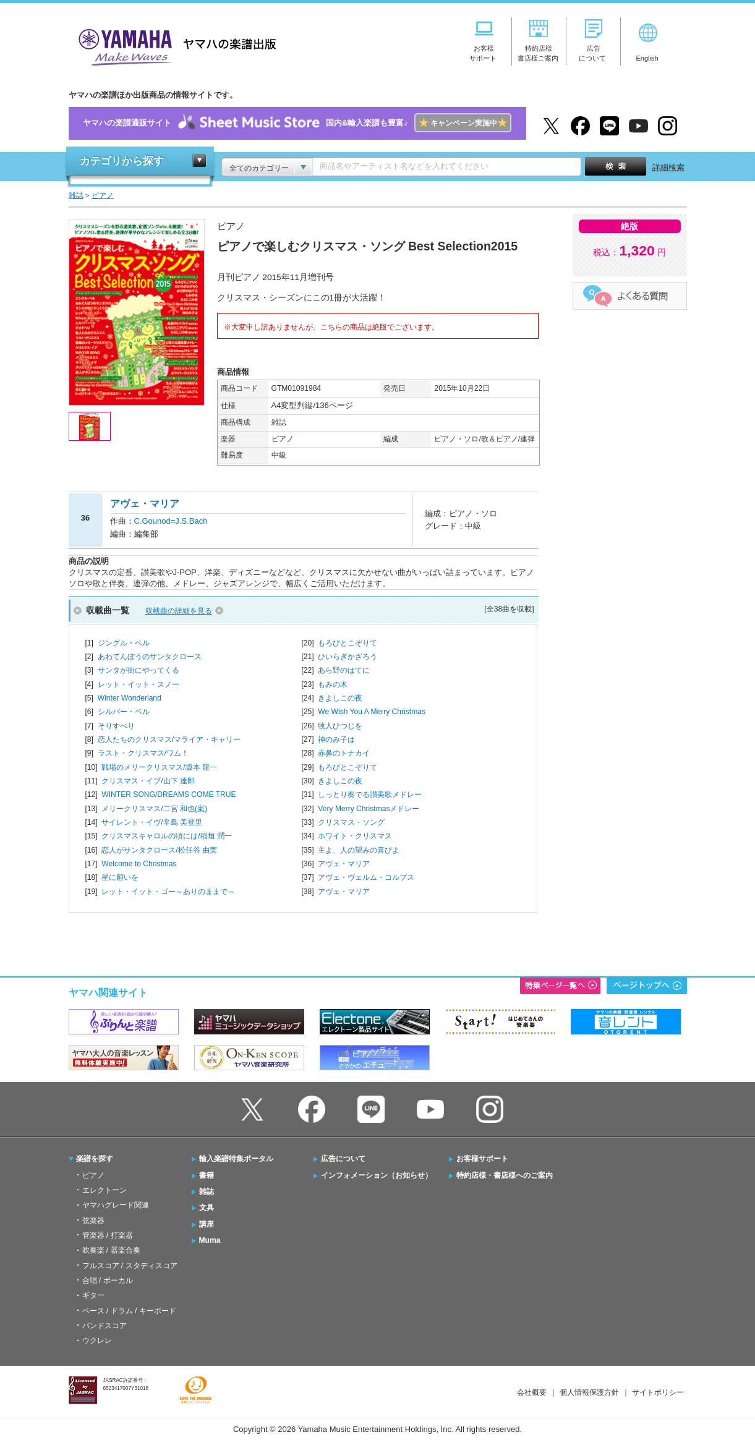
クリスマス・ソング (351, 822)
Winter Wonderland (129, 698)
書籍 (206, 1175)
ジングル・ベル (124, 643)
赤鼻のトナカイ (344, 753)
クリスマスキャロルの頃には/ (166, 836)
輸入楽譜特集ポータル (236, 1158)
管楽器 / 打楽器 (107, 1235)
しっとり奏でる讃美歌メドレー (370, 794)
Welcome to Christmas (138, 863)
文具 (206, 1207)
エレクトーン (104, 1190)
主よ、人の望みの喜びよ (358, 850)
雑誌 (206, 1191)
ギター (93, 1295)
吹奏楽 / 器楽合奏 (111, 1250)
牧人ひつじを (340, 726)
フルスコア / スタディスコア (129, 1265)
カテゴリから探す (122, 161)
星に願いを (120, 877)
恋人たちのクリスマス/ (169, 739)
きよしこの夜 (340, 698)
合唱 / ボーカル (107, 1280)
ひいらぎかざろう (347, 656)
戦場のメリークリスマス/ (159, 767)
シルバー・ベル (124, 711)
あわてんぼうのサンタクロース (150, 656)
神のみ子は (336, 739)
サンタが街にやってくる (138, 670)
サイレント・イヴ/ (151, 822)
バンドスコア (104, 1325)
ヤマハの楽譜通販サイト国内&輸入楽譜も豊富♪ (297, 123)
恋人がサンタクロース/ (159, 850)
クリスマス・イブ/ (148, 781)
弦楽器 (93, 1220)
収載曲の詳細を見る (178, 611)
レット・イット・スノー (138, 684)
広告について (343, 1158)
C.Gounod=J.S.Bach (171, 521)
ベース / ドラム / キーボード (129, 1310)
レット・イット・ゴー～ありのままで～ (168, 891)
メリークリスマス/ (154, 808)
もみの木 (333, 684)
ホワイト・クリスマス (355, 836)
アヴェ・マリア (344, 863)
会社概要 (532, 1392)
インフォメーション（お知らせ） (376, 1175)
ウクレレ (97, 1340)
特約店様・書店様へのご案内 (504, 1175)
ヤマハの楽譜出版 (174, 45)
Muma (210, 1240)
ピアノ (93, 1175)
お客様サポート (482, 1158)
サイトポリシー (658, 1392)
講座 (206, 1224)
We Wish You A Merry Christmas (371, 711)
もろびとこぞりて (347, 643)
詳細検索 (668, 167)
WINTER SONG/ (168, 794)
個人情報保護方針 (589, 1392)
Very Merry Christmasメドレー (368, 808)
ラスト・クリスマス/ (143, 753)
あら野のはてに (344, 670)
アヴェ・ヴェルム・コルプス (366, 877)
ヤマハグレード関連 (115, 1205)
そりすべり (116, 726)
